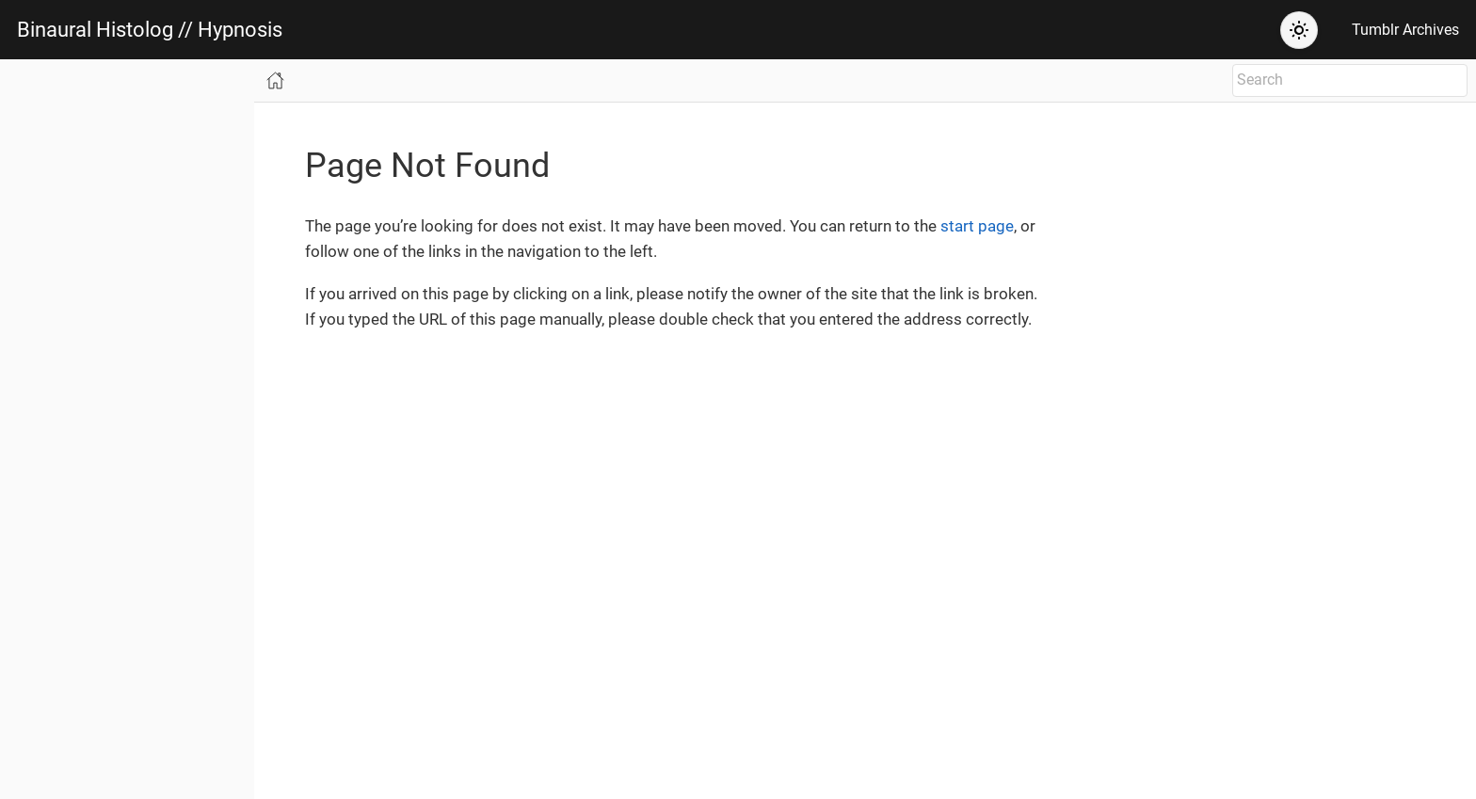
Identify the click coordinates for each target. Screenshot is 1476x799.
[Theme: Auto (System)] (1299, 30)
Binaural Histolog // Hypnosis (149, 30)
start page (977, 225)
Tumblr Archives (1405, 30)
